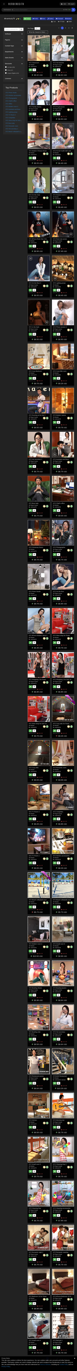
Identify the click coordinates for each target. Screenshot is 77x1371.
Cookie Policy (64, 1364)
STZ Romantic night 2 (36, 1252)
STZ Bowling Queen (59, 988)
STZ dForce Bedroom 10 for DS (63, 1296)
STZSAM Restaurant (60, 1076)
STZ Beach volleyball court (14, 131)
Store (42, 18)
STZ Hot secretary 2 (12, 129)
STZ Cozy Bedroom (35, 371)
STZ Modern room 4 (59, 195)
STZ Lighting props (11, 112)
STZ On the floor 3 (35, 283)
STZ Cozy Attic (34, 767)
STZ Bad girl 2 (58, 1340)
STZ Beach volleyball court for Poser (41, 900)
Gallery (50, 18)
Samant (63, 1080)
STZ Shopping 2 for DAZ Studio (63, 679)
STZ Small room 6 (59, 944)
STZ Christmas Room (36, 547)
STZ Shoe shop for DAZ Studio (15, 120)
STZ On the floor (58, 591)
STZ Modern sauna (59, 415)
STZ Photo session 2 (60, 327)
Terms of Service (45, 1364)
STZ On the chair (34, 195)
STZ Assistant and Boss (13, 109)
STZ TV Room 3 (34, 812)
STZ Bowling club (34, 1032)
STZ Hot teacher (58, 62)
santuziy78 (33, 66)
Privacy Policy (5, 1366)
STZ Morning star (59, 1120)
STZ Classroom (34, 62)
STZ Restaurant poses (36, 1076)
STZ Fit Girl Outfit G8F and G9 (63, 151)
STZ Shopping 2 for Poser (37, 679)
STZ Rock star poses (60, 239)
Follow (27, 18)
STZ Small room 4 (35, 1340)
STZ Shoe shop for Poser (61, 635)
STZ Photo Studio (11, 92)
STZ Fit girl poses (59, 107)
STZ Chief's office (11, 101)
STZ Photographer (11, 98)
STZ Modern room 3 (12, 106)
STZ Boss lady (10, 123)
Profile (35, 18)
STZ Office (9, 104)
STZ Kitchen (33, 1120)
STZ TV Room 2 (11, 115)
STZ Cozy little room (60, 371)
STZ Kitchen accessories (13, 95)
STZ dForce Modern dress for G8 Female (42, 635)
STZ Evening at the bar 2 (37, 415)
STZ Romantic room (12, 126)
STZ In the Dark (34, 327)
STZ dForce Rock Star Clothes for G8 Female (44, 239)
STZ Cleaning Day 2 (59, 1164)
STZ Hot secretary (59, 1032)
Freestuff (59, 18)
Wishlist (68, 18)
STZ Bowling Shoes (35, 988)
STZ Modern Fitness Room (38, 151)
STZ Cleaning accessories (61, 1208)
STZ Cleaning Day (35, 1208)
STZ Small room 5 (35, 1164)
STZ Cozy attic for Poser (61, 723)
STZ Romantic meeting (60, 1252)
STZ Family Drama (35, 107)
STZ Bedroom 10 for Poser (38, 1296)
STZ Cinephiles (10, 117)
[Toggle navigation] (3, 4)
